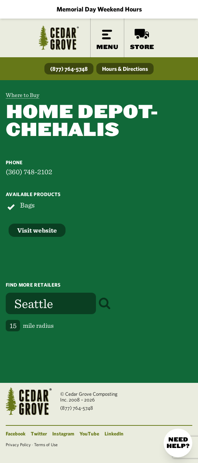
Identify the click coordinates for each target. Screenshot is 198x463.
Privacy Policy (18, 444)
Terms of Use (46, 444)
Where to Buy (22, 95)
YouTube (89, 434)
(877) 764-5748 (69, 68)
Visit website (37, 230)
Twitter (39, 434)
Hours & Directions (125, 68)
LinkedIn (114, 434)
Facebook (15, 434)
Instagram (63, 434)
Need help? (177, 442)
